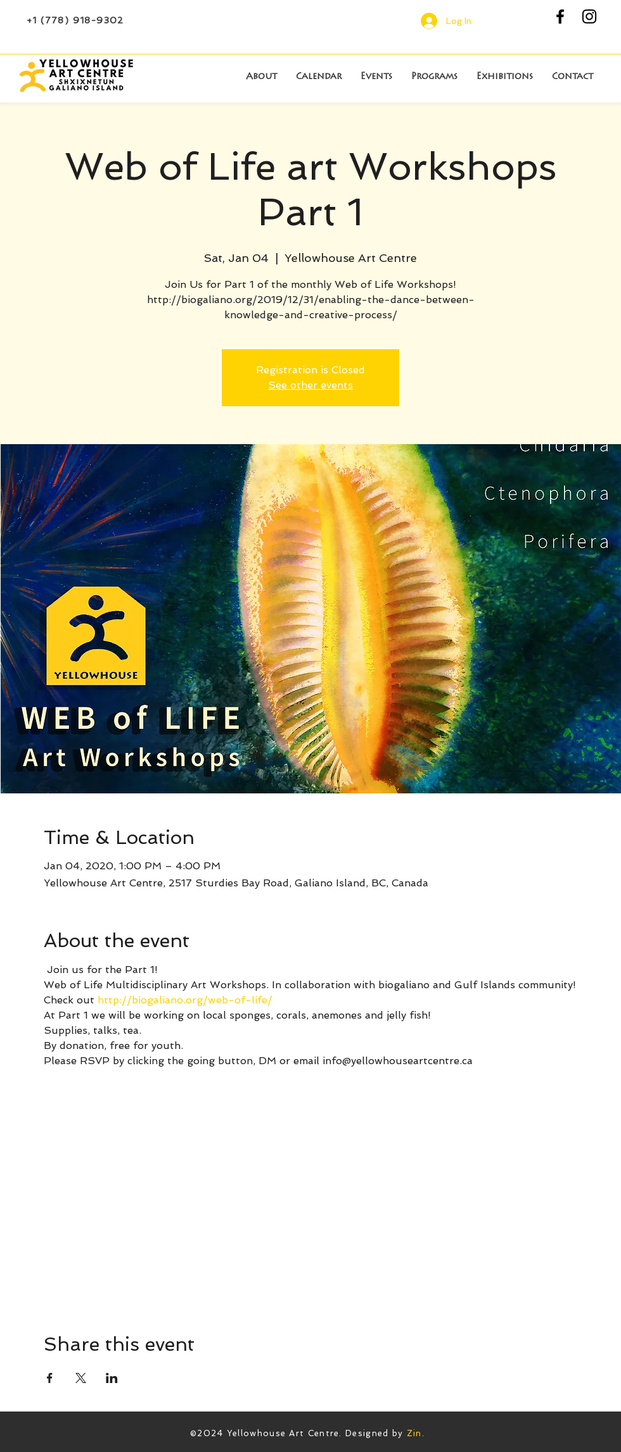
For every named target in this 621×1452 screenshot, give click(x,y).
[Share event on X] (81, 1378)
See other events (310, 385)
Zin (414, 1433)
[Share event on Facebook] (50, 1378)
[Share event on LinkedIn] (112, 1378)
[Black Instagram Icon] (589, 16)
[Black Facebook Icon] (560, 16)
